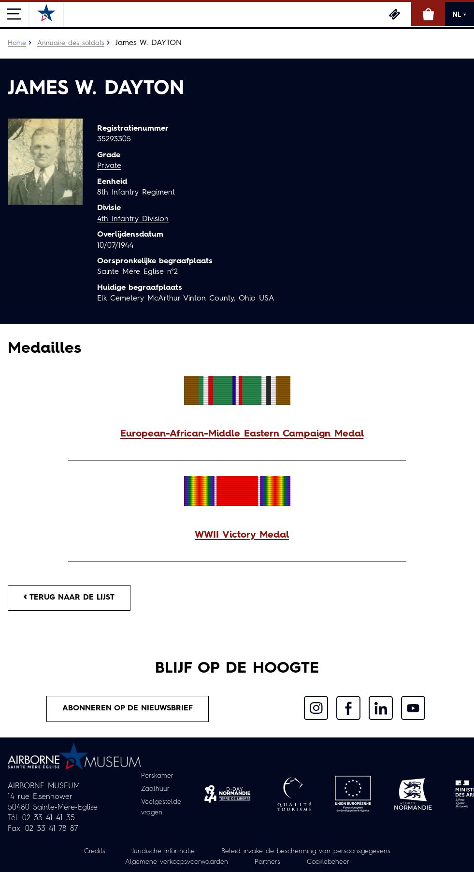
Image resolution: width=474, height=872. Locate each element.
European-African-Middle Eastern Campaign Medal (242, 434)
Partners (267, 861)
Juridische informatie (163, 851)
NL (459, 14)
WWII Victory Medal (242, 535)
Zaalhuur (155, 788)
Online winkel (428, 14)
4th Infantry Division (133, 219)
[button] (237, 434)
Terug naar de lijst (69, 597)
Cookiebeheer (328, 861)
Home (17, 43)
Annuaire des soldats (70, 43)
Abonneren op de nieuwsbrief (127, 708)
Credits (94, 851)
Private (109, 166)
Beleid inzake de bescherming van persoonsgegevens (305, 851)
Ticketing (394, 14)
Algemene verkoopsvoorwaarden (176, 861)
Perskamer (157, 775)
